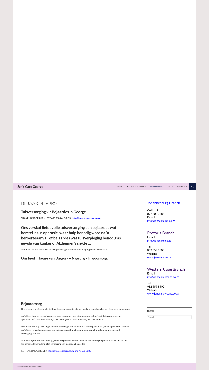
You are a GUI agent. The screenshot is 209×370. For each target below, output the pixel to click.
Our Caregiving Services (136, 187)
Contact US (182, 187)
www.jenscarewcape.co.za (163, 293)
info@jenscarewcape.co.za (163, 277)
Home (119, 187)
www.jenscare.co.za (159, 257)
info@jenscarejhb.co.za (161, 220)
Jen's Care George (30, 187)
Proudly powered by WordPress (29, 366)
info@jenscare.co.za (159, 240)
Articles (170, 187)
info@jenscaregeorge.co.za (86, 218)
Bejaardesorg (156, 187)
